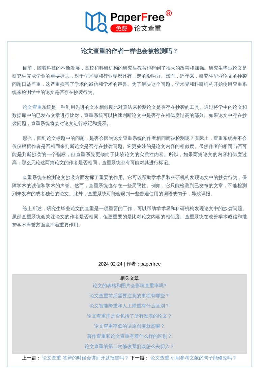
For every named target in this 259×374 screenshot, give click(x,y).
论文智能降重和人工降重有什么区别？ (129, 305)
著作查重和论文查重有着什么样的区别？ (129, 336)
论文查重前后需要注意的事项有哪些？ (129, 295)
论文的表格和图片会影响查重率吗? (129, 285)
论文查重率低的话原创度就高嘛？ (129, 326)
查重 (32, 107)
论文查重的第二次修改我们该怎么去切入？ (129, 346)
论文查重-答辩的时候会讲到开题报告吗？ (86, 357)
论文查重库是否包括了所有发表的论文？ (129, 316)
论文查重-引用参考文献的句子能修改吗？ (193, 357)
